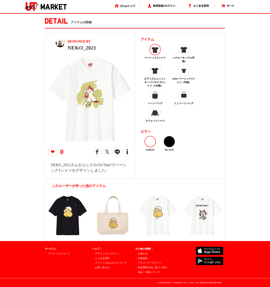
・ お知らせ (141, 253)
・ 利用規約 (141, 258)
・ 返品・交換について (147, 272)
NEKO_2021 (82, 48)
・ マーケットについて (57, 253)
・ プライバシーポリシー (148, 262)
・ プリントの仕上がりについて (109, 262)
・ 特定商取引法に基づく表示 (151, 267)
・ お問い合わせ (101, 267)
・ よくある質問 (101, 258)
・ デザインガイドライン (105, 253)
